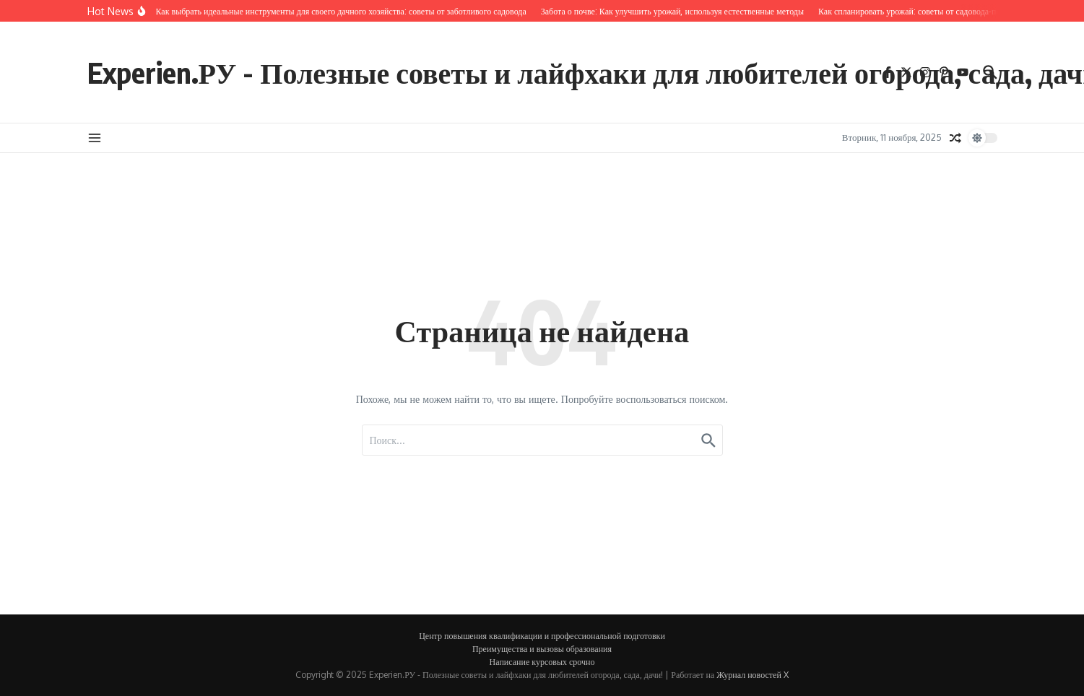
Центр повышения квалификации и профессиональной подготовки (542, 635)
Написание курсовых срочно (542, 661)
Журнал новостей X (752, 674)
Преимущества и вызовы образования (542, 648)
